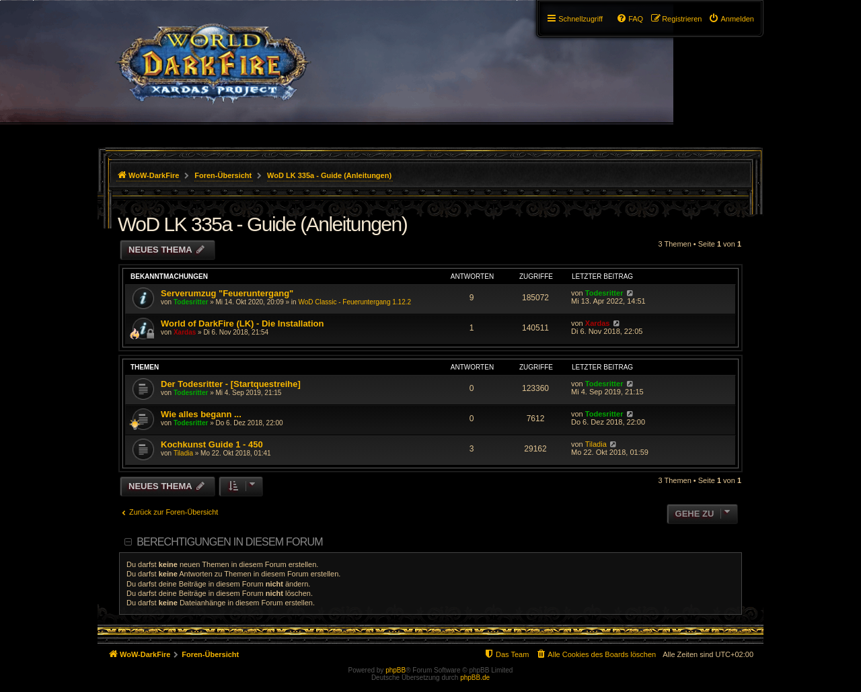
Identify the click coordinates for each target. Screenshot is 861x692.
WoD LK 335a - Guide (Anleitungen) (262, 224)
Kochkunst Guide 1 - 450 (212, 444)
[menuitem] (731, 19)
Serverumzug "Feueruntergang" (227, 293)
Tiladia (183, 453)
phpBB (395, 670)
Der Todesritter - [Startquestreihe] (231, 384)
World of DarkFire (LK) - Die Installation (242, 323)
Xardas (185, 332)
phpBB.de (475, 677)
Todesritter (191, 302)
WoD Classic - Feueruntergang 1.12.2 (354, 302)
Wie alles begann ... (201, 414)
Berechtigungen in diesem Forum (229, 542)
